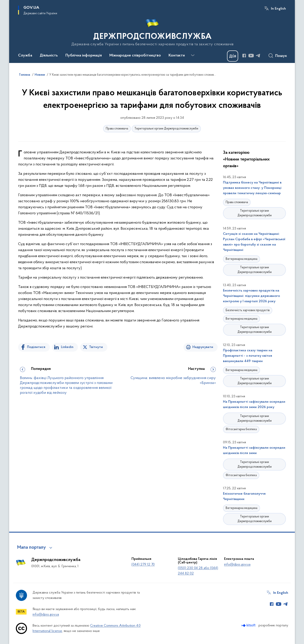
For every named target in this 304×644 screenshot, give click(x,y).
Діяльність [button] (49, 56)
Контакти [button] (177, 56)
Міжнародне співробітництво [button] (135, 56)
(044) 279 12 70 (143, 564)
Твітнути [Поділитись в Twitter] (96, 347)
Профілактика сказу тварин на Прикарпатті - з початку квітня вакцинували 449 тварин (247, 356)
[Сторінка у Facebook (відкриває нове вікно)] (244, 55)
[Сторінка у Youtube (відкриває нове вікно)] (251, 55)
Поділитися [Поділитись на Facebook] (36, 347)
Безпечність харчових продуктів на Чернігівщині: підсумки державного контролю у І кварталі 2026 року (251, 296)
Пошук (281, 56)
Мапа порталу (31, 547)
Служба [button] (25, 56)
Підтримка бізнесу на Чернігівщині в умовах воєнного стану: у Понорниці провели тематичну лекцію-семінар (252, 188)
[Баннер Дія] (232, 56)
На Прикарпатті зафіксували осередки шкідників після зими (254, 450)
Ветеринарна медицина (241, 259)
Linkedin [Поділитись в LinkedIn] (67, 347)
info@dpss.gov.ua (237, 564)
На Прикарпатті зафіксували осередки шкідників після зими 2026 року (254, 404)
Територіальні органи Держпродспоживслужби (166, 128)
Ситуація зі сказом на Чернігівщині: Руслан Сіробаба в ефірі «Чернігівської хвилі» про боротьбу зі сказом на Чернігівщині (254, 242)
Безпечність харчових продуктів (248, 310)
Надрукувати (202, 347)
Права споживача (117, 128)
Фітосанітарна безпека (241, 429)
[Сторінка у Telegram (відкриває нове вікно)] (258, 55)
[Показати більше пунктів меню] (192, 55)
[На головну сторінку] (152, 31)
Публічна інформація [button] (83, 56)
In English (278, 8)
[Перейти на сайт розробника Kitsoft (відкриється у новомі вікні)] (249, 625)
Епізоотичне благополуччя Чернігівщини (244, 496)
